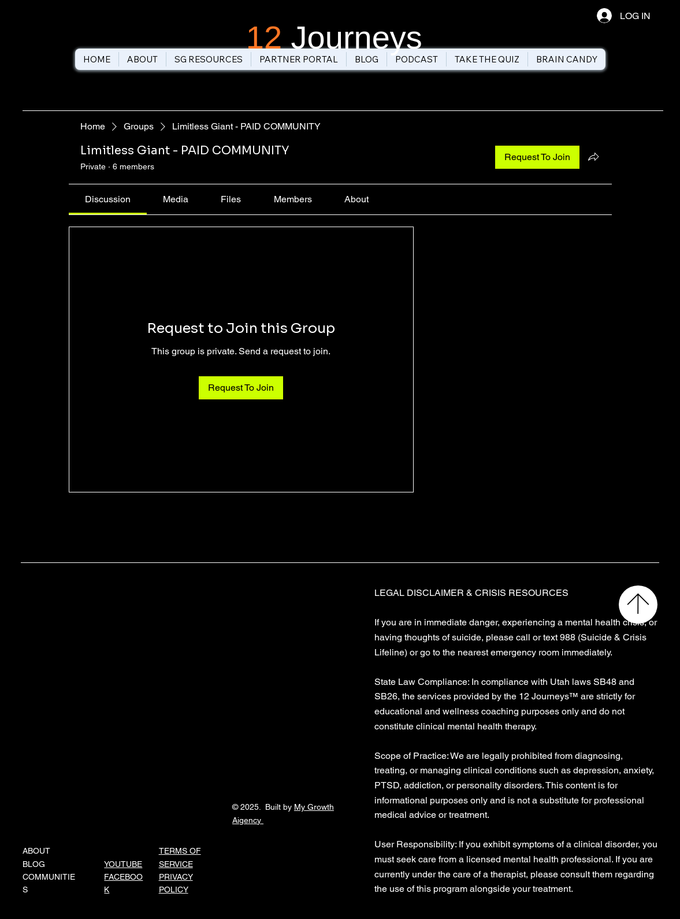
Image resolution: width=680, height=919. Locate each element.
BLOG (34, 864)
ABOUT (36, 850)
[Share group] (593, 157)
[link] (108, 199)
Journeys (334, 37)
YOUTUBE (123, 864)
